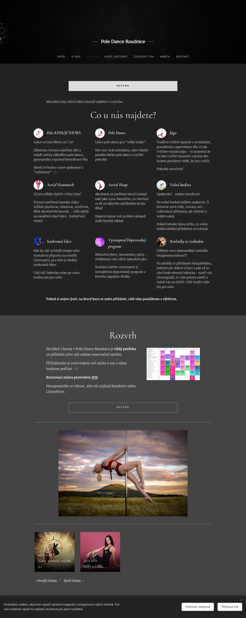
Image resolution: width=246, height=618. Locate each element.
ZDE (94, 377)
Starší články (72, 581)
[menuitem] (54, 57)
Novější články (47, 581)
